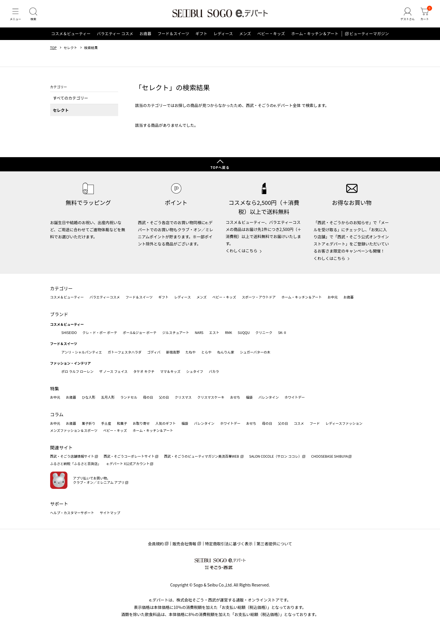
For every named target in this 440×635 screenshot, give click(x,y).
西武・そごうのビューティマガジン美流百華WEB (202, 456)
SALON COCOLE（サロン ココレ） (275, 456)
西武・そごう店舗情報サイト (72, 456)
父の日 (164, 397)
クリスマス (183, 397)
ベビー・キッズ (271, 35)
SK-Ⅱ (282, 332)
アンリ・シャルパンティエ (81, 352)
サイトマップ (110, 512)
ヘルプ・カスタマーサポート (72, 512)
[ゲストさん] (406, 15)
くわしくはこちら (242, 251)
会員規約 (156, 543)
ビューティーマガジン (369, 35)
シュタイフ (194, 371)
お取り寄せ (141, 423)
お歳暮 (145, 35)
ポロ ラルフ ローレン (77, 371)
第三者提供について (274, 543)
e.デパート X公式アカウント (128, 463)
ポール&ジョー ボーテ (140, 332)
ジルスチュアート (175, 332)
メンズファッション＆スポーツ (74, 430)
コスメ (299, 423)
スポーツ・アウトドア (259, 297)
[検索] (33, 15)
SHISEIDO (69, 332)
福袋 (249, 397)
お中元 (333, 297)
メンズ (245, 35)
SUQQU (244, 332)
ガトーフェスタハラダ (124, 352)
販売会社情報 (184, 543)
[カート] (424, 15)
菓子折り (88, 423)
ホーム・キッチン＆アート (315, 35)
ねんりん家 (225, 352)
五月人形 (108, 397)
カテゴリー (61, 288)
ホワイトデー (294, 397)
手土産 (106, 423)
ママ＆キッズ (170, 371)
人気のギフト (166, 423)
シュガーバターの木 (255, 352)
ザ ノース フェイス (113, 371)
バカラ (214, 371)
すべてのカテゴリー (70, 99)
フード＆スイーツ (173, 35)
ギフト (201, 35)
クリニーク (263, 332)
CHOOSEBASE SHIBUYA (329, 456)
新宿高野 (173, 352)
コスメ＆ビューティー (71, 35)
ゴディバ (153, 352)
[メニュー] (15, 15)
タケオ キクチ (143, 371)
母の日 (148, 397)
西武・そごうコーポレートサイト (129, 456)
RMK (228, 332)
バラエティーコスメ (105, 297)
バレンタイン (268, 397)
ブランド (59, 314)
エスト (214, 332)
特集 (54, 388)
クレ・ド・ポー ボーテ (99, 332)
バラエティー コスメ (115, 35)
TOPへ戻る (220, 167)
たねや (190, 352)
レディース (223, 35)
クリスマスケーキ (210, 397)
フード (315, 423)
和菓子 (122, 423)
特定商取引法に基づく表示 (229, 543)
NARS (199, 332)
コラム (57, 414)
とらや (206, 352)
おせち (235, 397)
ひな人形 (88, 397)
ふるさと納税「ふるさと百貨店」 (75, 463)
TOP (53, 49)
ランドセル (128, 397)
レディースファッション (344, 423)
